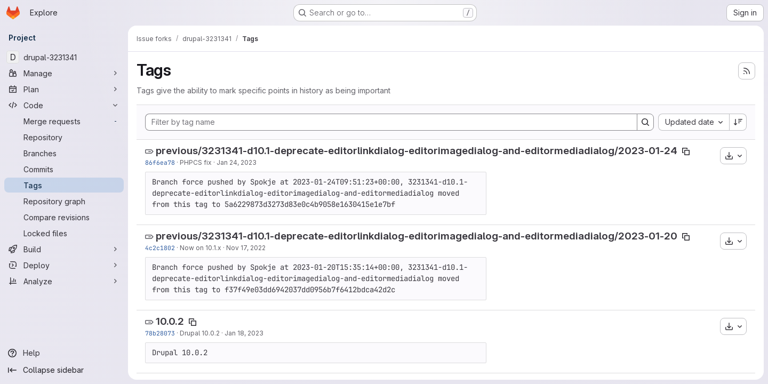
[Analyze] (64, 281)
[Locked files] (64, 233)
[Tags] (64, 185)
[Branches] (64, 153)
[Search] (645, 122)
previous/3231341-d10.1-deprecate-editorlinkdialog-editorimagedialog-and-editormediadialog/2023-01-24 (416, 151)
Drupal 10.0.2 (200, 333)
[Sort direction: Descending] (738, 122)
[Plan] (64, 89)
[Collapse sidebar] (64, 370)
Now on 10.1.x (200, 248)
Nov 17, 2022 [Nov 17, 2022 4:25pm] (246, 248)
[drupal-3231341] (64, 57)
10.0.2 (170, 321)
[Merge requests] (64, 121)
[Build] (64, 249)
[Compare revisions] (64, 217)
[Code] (64, 105)
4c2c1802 (160, 248)
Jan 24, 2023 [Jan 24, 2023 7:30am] (237, 162)
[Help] (64, 353)
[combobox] (693, 122)
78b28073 (160, 333)
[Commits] (64, 169)
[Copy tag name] (685, 151)
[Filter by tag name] (391, 122)
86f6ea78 (160, 162)
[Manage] (64, 73)
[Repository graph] (64, 201)
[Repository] (64, 137)
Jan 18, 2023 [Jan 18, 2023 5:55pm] (244, 333)
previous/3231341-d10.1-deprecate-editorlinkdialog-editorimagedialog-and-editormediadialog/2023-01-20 (416, 236)
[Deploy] (64, 265)
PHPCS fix (196, 162)
